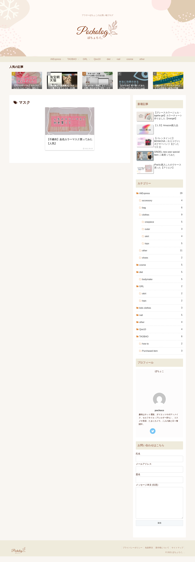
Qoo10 (160, 329)
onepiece (163, 222)
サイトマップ (177, 553)
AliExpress (160, 193)
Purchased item (162, 351)
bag (162, 208)
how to (162, 344)
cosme (160, 265)
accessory (162, 200)
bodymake (162, 279)
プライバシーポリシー (131, 553)
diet (160, 272)
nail (160, 315)
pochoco (159, 410)
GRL (160, 286)
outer (163, 229)
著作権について (161, 553)
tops (163, 243)
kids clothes (160, 308)
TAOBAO (160, 336)
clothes (162, 215)
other (162, 251)
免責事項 (148, 553)
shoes (162, 258)
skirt (163, 236)
